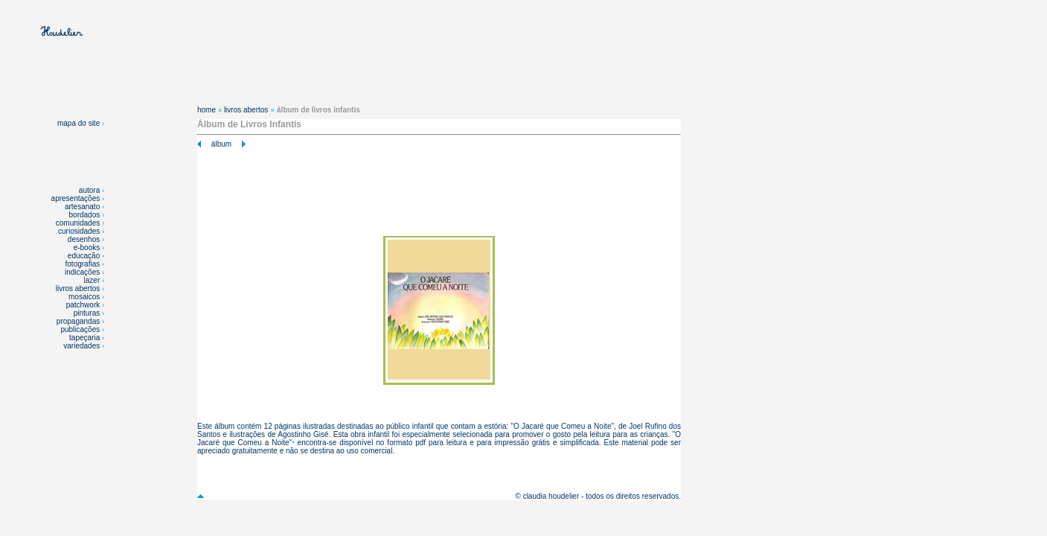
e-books (87, 247)
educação (84, 256)
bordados (84, 215)
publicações (81, 329)
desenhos (84, 239)
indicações (82, 272)
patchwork (84, 305)
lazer (92, 280)
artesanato (82, 206)
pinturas (88, 313)
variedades (82, 346)
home (206, 110)
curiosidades (79, 231)
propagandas (78, 321)
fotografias (82, 264)
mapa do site (80, 123)
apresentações (75, 198)
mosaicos (85, 297)
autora (89, 190)
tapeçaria (84, 338)
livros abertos (78, 288)
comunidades (78, 223)
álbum (221, 144)
